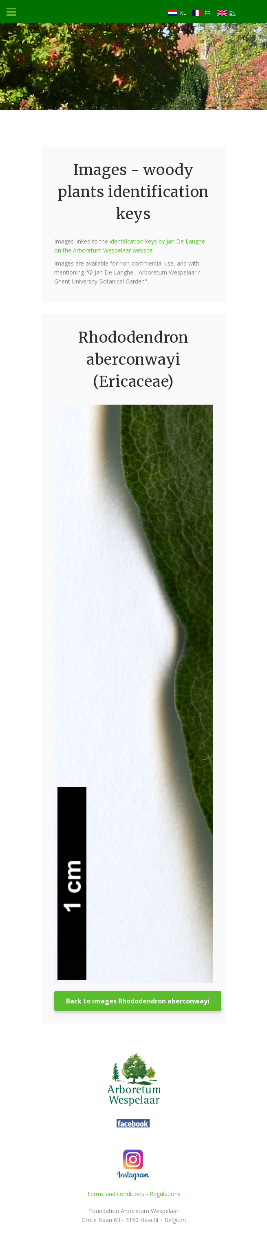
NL (183, 13)
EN (232, 13)
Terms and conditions (115, 1194)
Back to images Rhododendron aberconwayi (138, 1001)
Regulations (165, 1194)
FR (208, 13)
